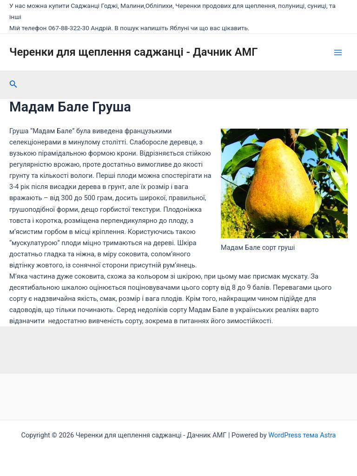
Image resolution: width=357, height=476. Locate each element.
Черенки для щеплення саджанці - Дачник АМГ (133, 52)
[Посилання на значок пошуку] (13, 85)
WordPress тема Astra (302, 435)
